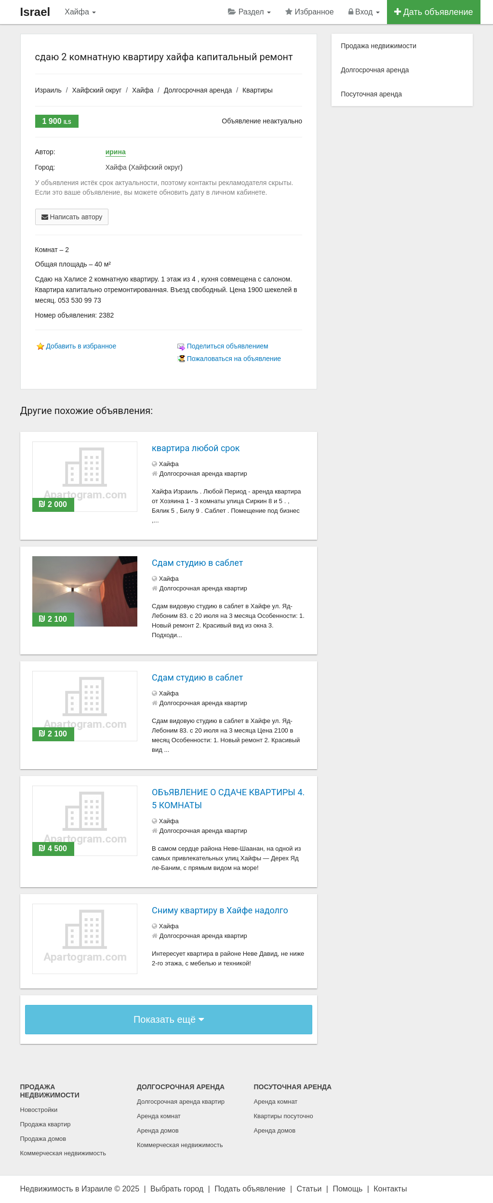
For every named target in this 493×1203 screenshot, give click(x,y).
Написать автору (72, 217)
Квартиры (257, 90)
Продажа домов (43, 1138)
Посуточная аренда (371, 94)
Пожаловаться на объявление (234, 358)
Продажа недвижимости (378, 46)
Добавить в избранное (81, 346)
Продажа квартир (45, 1124)
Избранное (309, 12)
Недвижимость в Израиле (66, 1189)
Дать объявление (433, 12)
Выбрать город (176, 1189)
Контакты (390, 1189)
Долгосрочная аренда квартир (181, 1101)
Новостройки (39, 1109)
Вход (364, 12)
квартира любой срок (196, 448)
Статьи (309, 1189)
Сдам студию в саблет (197, 563)
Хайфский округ (97, 90)
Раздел (249, 12)
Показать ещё (168, 1019)
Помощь (347, 1189)
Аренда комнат (159, 1116)
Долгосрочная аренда (198, 90)
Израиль (48, 90)
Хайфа (80, 12)
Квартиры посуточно (283, 1116)
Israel (35, 11)
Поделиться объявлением (227, 346)
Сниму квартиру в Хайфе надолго (220, 910)
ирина (116, 152)
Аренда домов (158, 1130)
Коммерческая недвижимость (63, 1153)
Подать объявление (249, 1189)
